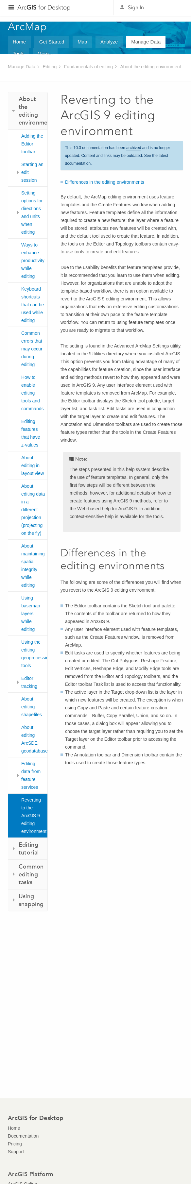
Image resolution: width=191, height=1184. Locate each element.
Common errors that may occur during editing (32, 348)
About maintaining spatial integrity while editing (33, 565)
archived (133, 147)
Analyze (109, 41)
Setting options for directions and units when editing (32, 212)
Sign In (136, 7)
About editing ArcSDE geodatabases (34, 739)
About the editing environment (150, 66)
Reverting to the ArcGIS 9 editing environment (33, 815)
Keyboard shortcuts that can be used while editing (32, 304)
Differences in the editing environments (104, 182)
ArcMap (27, 26)
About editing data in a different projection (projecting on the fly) (33, 509)
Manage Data (146, 41)
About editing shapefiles (31, 706)
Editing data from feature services (31, 775)
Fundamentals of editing (88, 66)
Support (16, 1151)
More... (45, 53)
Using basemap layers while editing (30, 613)
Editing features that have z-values (30, 433)
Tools (18, 53)
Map (82, 41)
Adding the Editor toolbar (32, 143)
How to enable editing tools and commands (32, 393)
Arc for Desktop (44, 7)
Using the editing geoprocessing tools (34, 653)
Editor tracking (29, 682)
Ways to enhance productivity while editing (32, 260)
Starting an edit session (32, 172)
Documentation (23, 1136)
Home (19, 41)
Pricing (15, 1143)
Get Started (51, 41)
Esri (169, 8)
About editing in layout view (32, 465)
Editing (50, 66)
